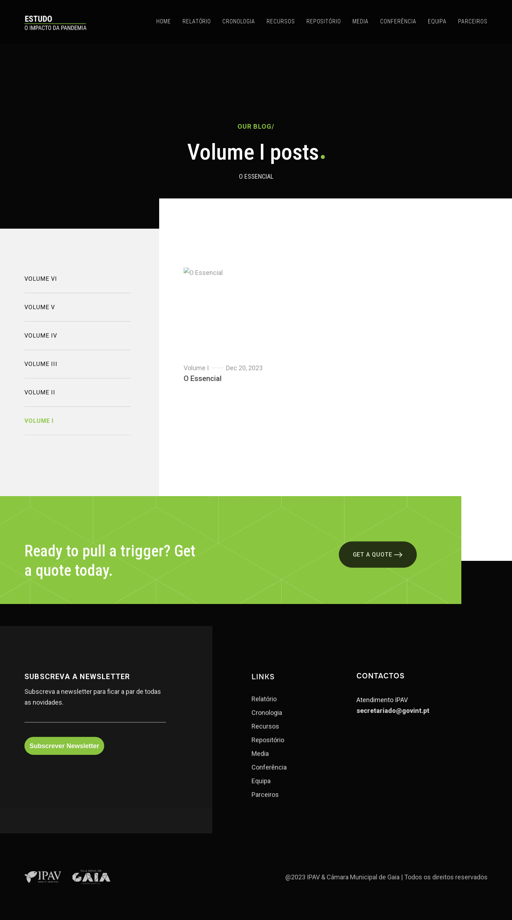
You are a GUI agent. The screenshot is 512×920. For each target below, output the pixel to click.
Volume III (40, 371)
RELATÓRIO (197, 21)
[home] (55, 22)
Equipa (261, 790)
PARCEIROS (473, 21)
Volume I (39, 428)
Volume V (39, 314)
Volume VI (40, 286)
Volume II (39, 399)
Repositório (268, 749)
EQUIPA (437, 21)
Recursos (265, 736)
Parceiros (265, 804)
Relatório (264, 708)
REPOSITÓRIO (323, 21)
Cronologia (267, 722)
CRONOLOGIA (238, 21)
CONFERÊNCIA (398, 21)
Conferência (269, 777)
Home (163, 21)
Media (260, 763)
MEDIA (360, 21)
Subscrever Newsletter (64, 754)
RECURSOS (281, 21)
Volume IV (40, 342)
